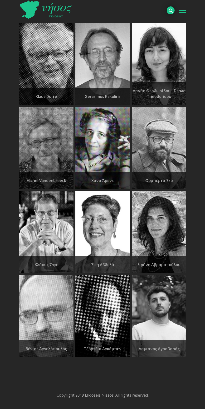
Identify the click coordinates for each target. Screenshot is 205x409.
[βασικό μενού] (182, 10)
